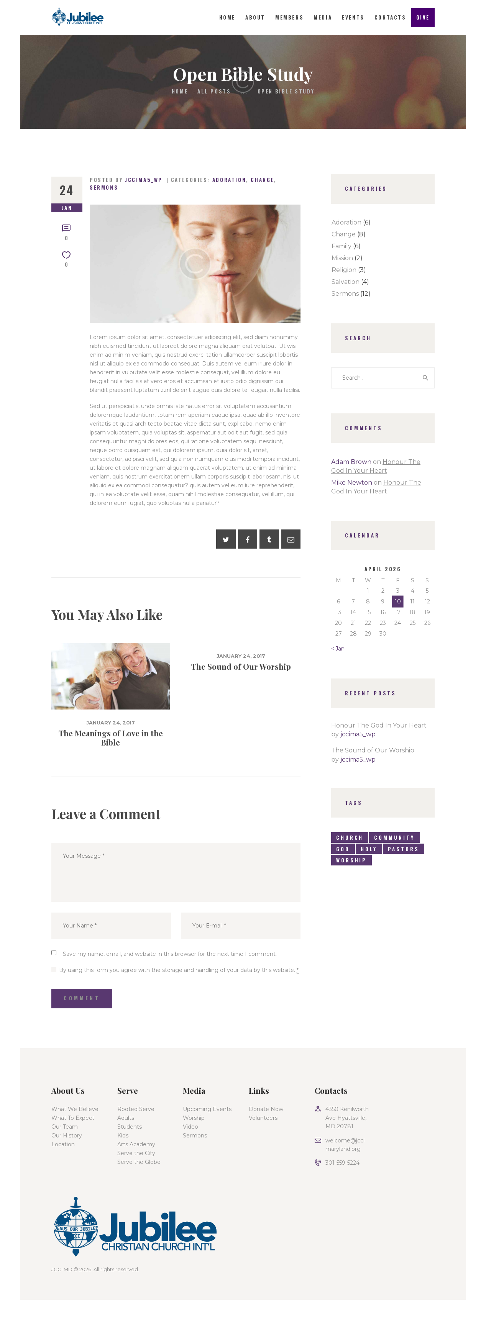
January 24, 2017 (110, 723)
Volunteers (263, 1117)
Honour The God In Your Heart (379, 725)
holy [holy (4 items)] (369, 849)
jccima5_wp (358, 734)
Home (180, 91)
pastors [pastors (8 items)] (403, 849)
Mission (342, 258)
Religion (344, 270)
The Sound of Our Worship (241, 666)
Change (262, 180)
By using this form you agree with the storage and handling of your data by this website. (179, 970)
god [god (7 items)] (343, 849)
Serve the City (136, 1153)
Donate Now (266, 1109)
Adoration (229, 180)
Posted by (127, 180)
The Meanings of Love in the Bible (111, 738)
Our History (66, 1135)
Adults (125, 1117)
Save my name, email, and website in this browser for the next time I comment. (170, 953)
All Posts (214, 91)
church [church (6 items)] (349, 837)
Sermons (104, 187)
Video (190, 1126)
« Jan (338, 648)
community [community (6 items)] (394, 837)
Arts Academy (136, 1144)
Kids (122, 1135)
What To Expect (72, 1117)
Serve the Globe (139, 1162)
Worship (194, 1117)
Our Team (64, 1126)
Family (341, 246)
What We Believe (75, 1109)
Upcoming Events (207, 1109)
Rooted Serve (135, 1109)
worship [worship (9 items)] (351, 860)
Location (63, 1144)
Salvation (346, 281)
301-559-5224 (342, 1162)
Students (129, 1126)
